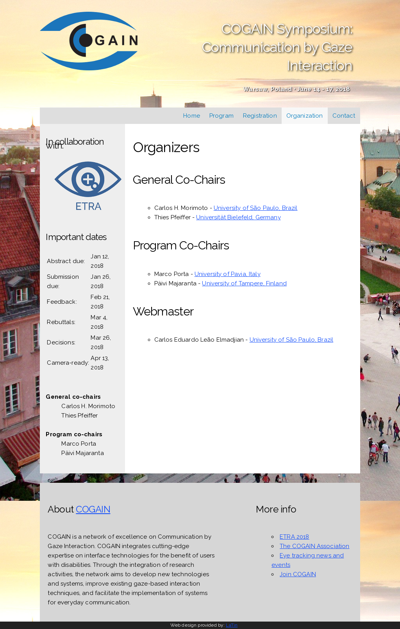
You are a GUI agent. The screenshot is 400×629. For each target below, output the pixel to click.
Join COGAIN (298, 574)
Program (221, 115)
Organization (304, 115)
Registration (260, 115)
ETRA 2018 (294, 536)
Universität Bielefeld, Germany (238, 217)
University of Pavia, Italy (228, 274)
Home (191, 115)
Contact (343, 115)
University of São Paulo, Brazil (256, 207)
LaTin (232, 625)
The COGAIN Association (314, 546)
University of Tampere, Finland (244, 283)
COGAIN (93, 509)
